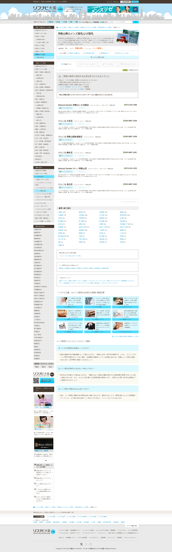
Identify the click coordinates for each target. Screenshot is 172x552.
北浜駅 (122, 218)
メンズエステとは (63, 533)
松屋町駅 (60, 230)
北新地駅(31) (38, 256)
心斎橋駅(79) (38, 241)
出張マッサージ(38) (40, 69)
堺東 (70, 22)
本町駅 (60, 218)
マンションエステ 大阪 (102, 281)
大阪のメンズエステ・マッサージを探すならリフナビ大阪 (87, 548)
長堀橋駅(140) (38, 304)
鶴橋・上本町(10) (40, 129)
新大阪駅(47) (38, 265)
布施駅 (60, 245)
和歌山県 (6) (40, 57)
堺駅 (59, 242)
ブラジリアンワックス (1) (44, 200)
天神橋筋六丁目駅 (125, 224)
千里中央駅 (82, 239)
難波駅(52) (37, 238)
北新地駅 (81, 218)
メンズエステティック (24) (44, 188)
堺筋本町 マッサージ (70, 283)
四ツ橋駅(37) (38, 268)
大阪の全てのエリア (40, 66)
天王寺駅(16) (38, 247)
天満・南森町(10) (40, 123)
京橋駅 (60, 233)
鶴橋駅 (122, 230)
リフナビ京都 (71, 516)
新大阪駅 (60, 221)
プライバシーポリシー (130, 537)
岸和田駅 (102, 242)
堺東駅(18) (37, 349)
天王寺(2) (85, 268)
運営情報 (103, 537)
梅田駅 (81, 212)
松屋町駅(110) (38, 301)
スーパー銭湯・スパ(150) (42, 221)
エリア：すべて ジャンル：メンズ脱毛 (72, 89)
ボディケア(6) (76, 256)
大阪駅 (60, 212)
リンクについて (102, 533)
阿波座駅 (122, 221)
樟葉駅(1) (37, 343)
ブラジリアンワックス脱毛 (85, 283)
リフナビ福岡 (103, 516)
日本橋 (64, 22)
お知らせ (61, 537)
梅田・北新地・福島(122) (42, 72)
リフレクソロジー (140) (43, 209)
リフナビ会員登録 (82, 537)
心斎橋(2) (67, 268)
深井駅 (122, 242)
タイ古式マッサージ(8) (41, 215)
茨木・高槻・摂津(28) (41, 150)
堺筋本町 (50, 22)
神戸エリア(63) (39, 45)
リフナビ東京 (92, 516)
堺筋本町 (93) (40, 96)
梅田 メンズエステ (89, 281)
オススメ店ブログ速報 (102, 530)
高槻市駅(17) (38, 340)
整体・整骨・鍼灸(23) (41, 218)
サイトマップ (111, 537)
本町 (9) (38, 93)
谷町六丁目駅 (103, 227)
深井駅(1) (37, 355)
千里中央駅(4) (38, 337)
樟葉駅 (122, 239)
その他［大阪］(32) (40, 162)
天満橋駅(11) (38, 289)
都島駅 (81, 233)
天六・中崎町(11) (40, 84)
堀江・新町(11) (39, 99)
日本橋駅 (81, 215)
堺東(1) (91, 268)
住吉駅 (101, 233)
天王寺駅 (102, 215)
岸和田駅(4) (37, 352)
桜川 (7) (38, 120)
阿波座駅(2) (37, 274)
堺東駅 (81, 242)
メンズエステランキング (88, 533)
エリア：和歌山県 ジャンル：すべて (71, 87)
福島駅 (81, 224)
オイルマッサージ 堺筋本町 (119, 281)
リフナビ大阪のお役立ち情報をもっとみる (125, 336)
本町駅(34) (37, 253)
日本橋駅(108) (38, 244)
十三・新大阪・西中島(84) (42, 141)
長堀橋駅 (81, 230)
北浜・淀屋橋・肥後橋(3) (42, 87)
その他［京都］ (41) (42, 42)
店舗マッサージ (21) (42, 179)
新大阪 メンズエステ (101, 283)
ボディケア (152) (41, 212)
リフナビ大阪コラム (85, 22)
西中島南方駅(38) (39, 322)
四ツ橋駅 (81, 221)
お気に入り (103, 22)
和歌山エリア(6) (39, 54)
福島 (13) (39, 81)
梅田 (76, 22)
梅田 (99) (39, 75)
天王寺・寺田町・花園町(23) (43, 135)
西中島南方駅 (62, 236)
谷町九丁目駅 (124, 227)
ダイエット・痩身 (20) (43, 197)
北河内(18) (38, 156)
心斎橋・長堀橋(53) (40, 102)
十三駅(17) (37, 319)
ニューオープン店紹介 (88, 530)
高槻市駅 (102, 239)
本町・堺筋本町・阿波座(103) (43, 90)
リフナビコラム (121, 530)
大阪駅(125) (37, 229)
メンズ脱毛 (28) (41, 191)
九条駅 (81, 236)
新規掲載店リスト (75, 530)
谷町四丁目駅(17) (39, 292)
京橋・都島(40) (39, 132)
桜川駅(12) (37, 277)
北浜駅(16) (37, 262)
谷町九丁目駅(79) (39, 298)
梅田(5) (61, 268)
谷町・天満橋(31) (40, 126)
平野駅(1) (37, 331)
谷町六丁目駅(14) (39, 295)
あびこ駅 (60, 239)
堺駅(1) (36, 346)
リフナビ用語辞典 (133, 530)
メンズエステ (38, 176)
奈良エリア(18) (39, 48)
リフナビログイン (94, 537)
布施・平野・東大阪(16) (42, 153)
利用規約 (119, 537)
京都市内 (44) (40, 39)
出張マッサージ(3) (40, 33)
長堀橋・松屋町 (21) (42, 108)
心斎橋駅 (60, 215)
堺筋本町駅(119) (39, 250)
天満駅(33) (37, 283)
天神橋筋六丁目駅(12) (40, 286)
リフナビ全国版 (39, 516)
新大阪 (57, 22)
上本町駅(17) (38, 307)
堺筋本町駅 (123, 215)
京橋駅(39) (37, 313)
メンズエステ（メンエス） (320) (43, 184)
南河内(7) (37, 159)
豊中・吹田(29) (39, 147)
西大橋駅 (102, 221)
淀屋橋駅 (102, 212)
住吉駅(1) (37, 316)
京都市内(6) (105, 268)
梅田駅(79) (37, 232)
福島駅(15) (37, 280)
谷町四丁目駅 (83, 227)
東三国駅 (102, 236)
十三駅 (122, 233)
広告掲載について (70, 537)
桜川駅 (60, 224)
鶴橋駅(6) (37, 310)
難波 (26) (39, 114)
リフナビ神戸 (61, 516)
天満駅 (101, 224)
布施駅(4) (37, 358)
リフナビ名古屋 (81, 516)
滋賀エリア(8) (39, 51)
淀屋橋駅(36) (38, 235)
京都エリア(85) (39, 36)
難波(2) (73, 268)
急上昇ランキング (75, 533)
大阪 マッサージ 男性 (65, 281)
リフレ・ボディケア (40, 206)
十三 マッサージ (113, 283)
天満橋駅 (60, 227)
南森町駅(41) (38, 259)
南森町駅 (102, 218)
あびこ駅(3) (37, 334)
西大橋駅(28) (38, 271)
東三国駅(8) (37, 328)
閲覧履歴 (96, 22)
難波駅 (122, 212)
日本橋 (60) (39, 117)
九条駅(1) (37, 325)
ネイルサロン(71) (40, 203)
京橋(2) (79, 268)
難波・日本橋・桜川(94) (42, 111)
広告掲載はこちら (121, 533)
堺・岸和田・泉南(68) (41, 144)
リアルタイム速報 (63, 530)
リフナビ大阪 (51, 516)
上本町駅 (102, 230)
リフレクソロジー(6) (65, 256)
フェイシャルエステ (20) (43, 194)
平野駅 (122, 236)
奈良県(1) (97, 268)
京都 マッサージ (77, 281)
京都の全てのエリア (40, 30)
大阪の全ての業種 (40, 170)
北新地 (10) (39, 78)
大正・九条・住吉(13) (41, 138)
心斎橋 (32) (39, 105)
